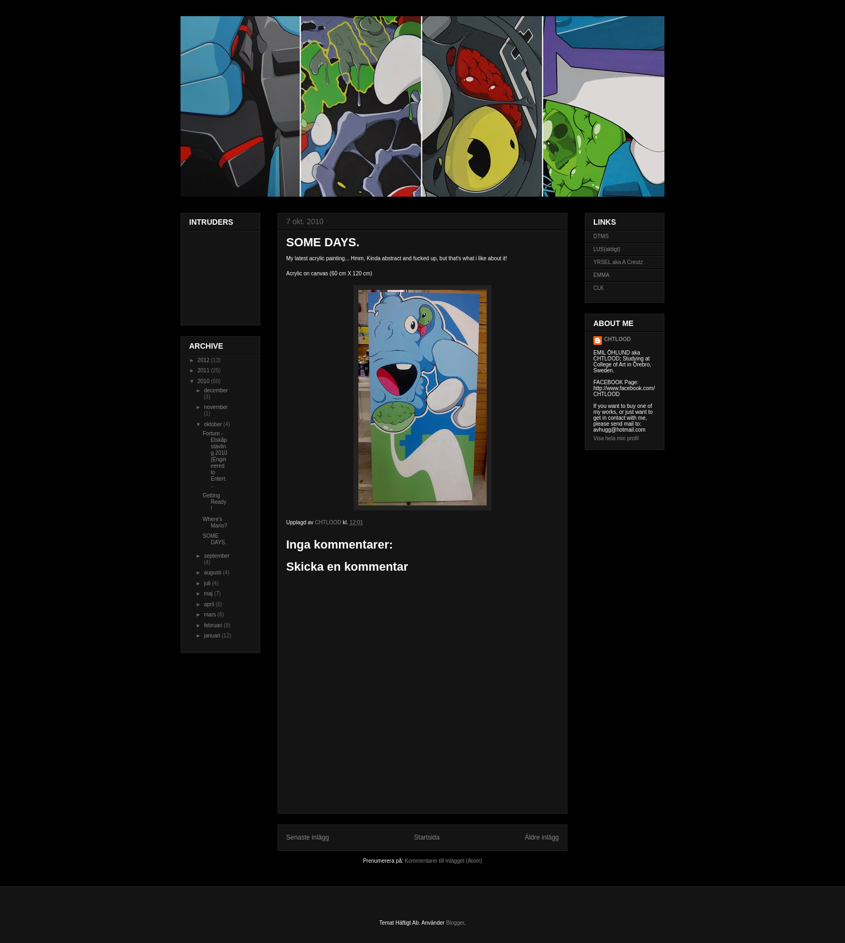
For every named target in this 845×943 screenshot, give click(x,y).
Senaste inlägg (307, 837)
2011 (204, 370)
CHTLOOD (617, 339)
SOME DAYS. (214, 539)
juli (208, 583)
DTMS (600, 236)
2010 (204, 381)
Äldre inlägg (542, 837)
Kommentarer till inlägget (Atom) (443, 861)
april (210, 604)
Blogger (455, 923)
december (215, 390)
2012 (204, 360)
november (215, 407)
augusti (213, 572)
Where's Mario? (215, 522)
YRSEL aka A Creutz (618, 262)
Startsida (426, 837)
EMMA (601, 275)
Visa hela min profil (616, 438)
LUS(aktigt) (606, 249)
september (216, 556)
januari (212, 636)
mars (210, 615)
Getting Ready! (214, 502)
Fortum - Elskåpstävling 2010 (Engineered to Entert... (215, 459)
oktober (213, 424)
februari (214, 625)
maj (209, 594)
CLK (598, 288)
